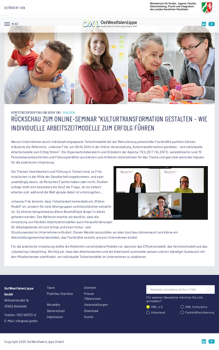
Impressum (55, 317)
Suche (88, 317)
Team (51, 287)
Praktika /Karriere (60, 293)
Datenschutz (56, 311)
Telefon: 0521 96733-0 (20, 315)
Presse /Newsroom (92, 296)
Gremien (90, 287)
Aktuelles (53, 304)
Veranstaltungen (96, 304)
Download (91, 311)
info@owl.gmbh (26, 321)
